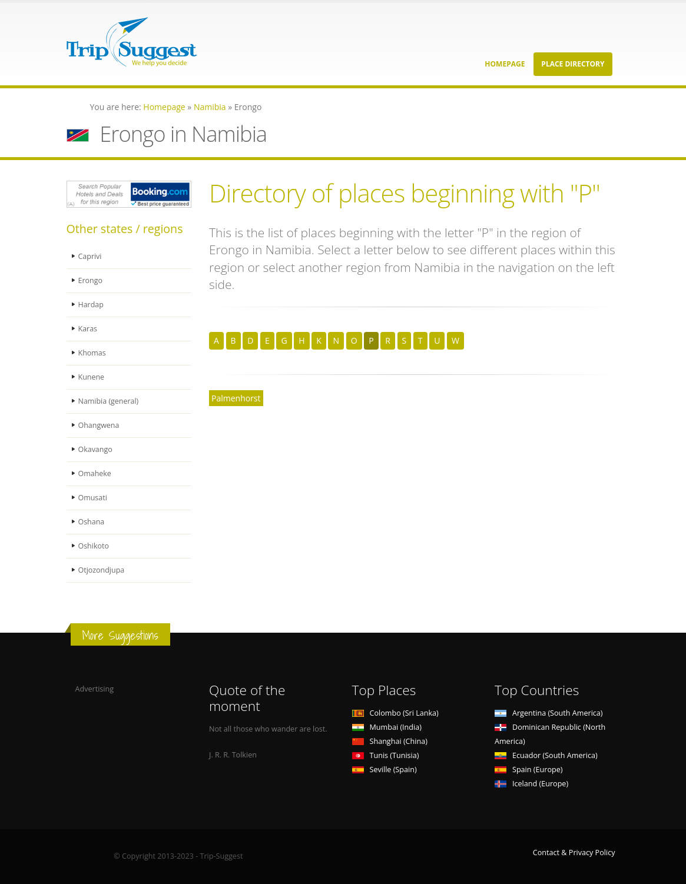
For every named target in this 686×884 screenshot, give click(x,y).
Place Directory (572, 64)
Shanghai (389, 741)
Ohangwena (99, 425)
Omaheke (95, 473)
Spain (528, 770)
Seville (384, 770)
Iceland (531, 784)
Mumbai (387, 727)
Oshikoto (94, 546)
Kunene (91, 377)
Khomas (92, 353)
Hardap (91, 305)
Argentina (549, 713)
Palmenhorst (236, 398)
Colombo (395, 713)
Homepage (505, 64)
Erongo (90, 280)
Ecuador (546, 755)
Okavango (95, 449)
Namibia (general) (109, 401)
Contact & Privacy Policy (574, 853)
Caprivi (90, 256)
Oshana (91, 522)
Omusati (93, 498)
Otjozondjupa (101, 570)
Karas (88, 329)
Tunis (385, 755)
